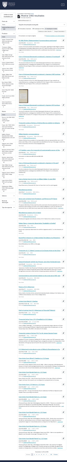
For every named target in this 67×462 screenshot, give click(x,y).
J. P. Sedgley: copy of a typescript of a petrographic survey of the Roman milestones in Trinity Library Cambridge (40, 150)
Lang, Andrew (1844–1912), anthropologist (7, 182)
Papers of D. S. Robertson (26, 287)
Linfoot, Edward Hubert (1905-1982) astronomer (8, 64)
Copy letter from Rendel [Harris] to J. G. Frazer (33, 438)
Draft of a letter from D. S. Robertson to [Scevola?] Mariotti (37, 310)
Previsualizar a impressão (24, 28)
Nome (4, 111)
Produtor (4, 33)
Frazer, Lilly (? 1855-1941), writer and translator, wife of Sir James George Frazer (8, 128)
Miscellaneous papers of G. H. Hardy (30, 212)
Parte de (4, 21)
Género (4, 196)
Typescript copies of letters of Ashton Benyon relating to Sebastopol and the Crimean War (40, 123)
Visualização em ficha (38, 28)
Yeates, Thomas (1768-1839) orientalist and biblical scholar (7, 42)
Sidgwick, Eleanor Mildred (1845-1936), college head (8, 175)
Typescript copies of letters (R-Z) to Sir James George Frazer (38, 333)
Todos (3, 24)
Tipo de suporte (7, 207)
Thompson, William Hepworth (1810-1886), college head (7, 49)
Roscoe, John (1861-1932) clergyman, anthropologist (8, 120)
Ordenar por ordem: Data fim (45, 31)
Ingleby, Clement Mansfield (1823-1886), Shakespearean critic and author (8, 138)
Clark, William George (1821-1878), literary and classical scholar (8, 57)
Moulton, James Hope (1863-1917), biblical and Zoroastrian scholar (8, 160)
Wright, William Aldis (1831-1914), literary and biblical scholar (8, 77)
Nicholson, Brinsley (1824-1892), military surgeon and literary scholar (8, 152)
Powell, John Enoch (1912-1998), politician (8, 97)
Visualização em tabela (51, 28)
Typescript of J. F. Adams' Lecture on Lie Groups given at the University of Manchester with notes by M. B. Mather (40, 250)
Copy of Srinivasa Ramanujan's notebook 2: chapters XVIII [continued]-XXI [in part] (40, 74)
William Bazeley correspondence (29, 134)
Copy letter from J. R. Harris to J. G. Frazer (32, 384)
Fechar (32, 13)
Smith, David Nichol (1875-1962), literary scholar (7, 104)
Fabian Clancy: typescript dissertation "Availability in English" (37, 223)
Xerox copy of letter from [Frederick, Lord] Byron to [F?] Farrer (38, 199)
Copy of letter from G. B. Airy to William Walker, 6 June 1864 (37, 179)
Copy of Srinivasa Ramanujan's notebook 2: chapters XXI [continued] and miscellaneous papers (40, 105)
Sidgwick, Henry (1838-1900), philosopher (7, 145)
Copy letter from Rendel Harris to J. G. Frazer (33, 372)
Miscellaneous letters (25, 189)
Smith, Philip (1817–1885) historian (8, 91)
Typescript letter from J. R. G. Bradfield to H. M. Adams (35, 319)
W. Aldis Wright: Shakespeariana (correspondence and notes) (38, 40)
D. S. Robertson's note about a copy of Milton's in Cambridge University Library (40, 349)
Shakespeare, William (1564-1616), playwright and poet (8, 189)
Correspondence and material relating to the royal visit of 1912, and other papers (40, 275)
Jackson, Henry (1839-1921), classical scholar (7, 70)
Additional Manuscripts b (8, 28)
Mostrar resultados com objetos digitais (54, 35)
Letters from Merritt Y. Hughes (28, 301)
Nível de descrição (5, 201)
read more (58, 50)
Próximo (56, 454)
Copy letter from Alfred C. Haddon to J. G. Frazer (34, 358)
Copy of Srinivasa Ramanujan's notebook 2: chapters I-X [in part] (39, 163)
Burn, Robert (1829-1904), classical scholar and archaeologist (8, 84)
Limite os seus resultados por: (8, 16)
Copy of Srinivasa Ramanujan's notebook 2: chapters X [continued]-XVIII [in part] (40, 56)
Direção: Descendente (59, 31)
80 (51, 454)
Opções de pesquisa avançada (28, 25)
